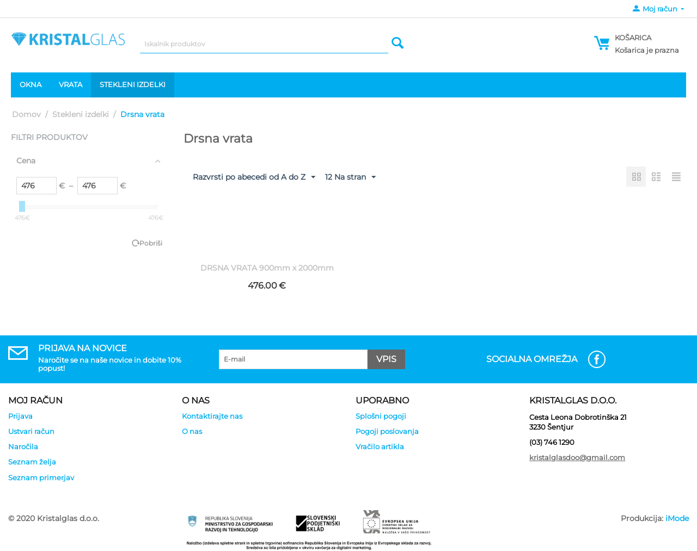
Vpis (386, 359)
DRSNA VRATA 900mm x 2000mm (267, 268)
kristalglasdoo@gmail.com (577, 457)
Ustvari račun (31, 431)
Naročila (23, 446)
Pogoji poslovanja (387, 431)
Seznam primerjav (41, 477)
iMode (677, 518)
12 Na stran (350, 177)
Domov (26, 114)
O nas (192, 431)
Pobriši (150, 243)
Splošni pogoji (381, 416)
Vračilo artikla (380, 446)
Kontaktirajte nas (212, 416)
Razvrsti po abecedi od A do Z (254, 177)
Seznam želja (32, 461)
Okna (30, 84)
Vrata (70, 84)
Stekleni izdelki (133, 84)
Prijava (20, 416)
